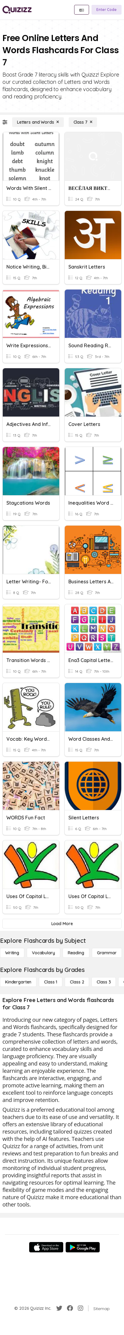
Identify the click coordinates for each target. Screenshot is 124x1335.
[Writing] (12, 953)
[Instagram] (80, 1308)
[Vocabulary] (43, 953)
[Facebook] (70, 1308)
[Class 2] (77, 982)
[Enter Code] (106, 10)
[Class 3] (103, 982)
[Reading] (76, 953)
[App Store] (46, 1247)
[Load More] (62, 923)
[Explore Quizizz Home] (17, 10)
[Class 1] (50, 982)
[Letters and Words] (38, 122)
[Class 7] (83, 122)
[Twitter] (59, 1308)
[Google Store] (83, 1247)
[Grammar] (107, 953)
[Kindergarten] (18, 982)
